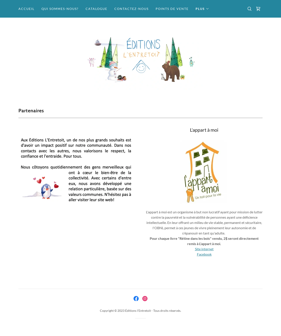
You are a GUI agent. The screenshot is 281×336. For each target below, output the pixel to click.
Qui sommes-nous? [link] (60, 9)
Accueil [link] (26, 9)
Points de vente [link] (172, 9)
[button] (202, 8)
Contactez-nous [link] (131, 9)
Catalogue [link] (96, 9)
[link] (258, 8)
